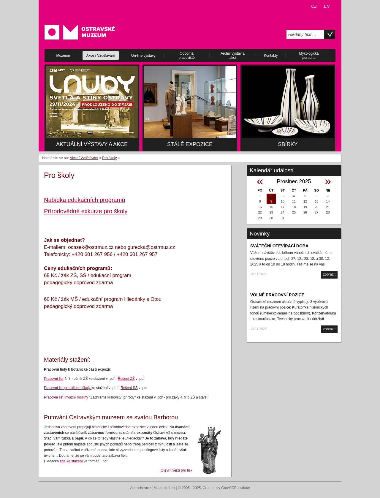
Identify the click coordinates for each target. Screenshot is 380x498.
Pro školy (109, 158)
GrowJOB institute (235, 488)
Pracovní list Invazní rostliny (66, 397)
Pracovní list (53, 379)
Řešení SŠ (129, 388)
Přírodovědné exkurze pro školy (85, 211)
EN (327, 6)
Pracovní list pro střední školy (67, 388)
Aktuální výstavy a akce (92, 144)
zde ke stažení (71, 461)
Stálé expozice (190, 144)
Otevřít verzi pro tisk (176, 470)
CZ (314, 6)
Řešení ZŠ (126, 379)
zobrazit (329, 274)
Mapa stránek (164, 488)
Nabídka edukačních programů (84, 200)
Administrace (140, 488)
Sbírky (287, 144)
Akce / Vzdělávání (84, 158)
